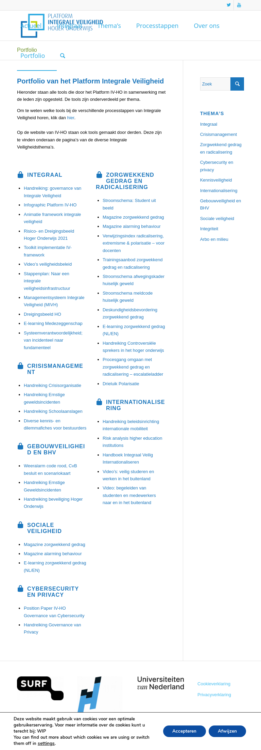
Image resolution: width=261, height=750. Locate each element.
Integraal (209, 124)
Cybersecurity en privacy (216, 166)
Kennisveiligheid (216, 180)
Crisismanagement (218, 134)
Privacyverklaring (214, 694)
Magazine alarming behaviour (53, 553)
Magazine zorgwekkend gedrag (54, 544)
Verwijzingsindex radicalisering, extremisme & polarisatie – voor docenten (133, 243)
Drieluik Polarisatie (121, 383)
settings (46, 743)
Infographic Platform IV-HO (50, 204)
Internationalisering (219, 190)
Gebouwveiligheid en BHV (220, 204)
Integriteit (209, 228)
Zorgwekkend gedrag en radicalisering (221, 148)
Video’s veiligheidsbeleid (48, 264)
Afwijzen (226, 731)
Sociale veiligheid (217, 218)
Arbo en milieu (214, 239)
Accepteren (182, 731)
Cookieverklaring (213, 683)
